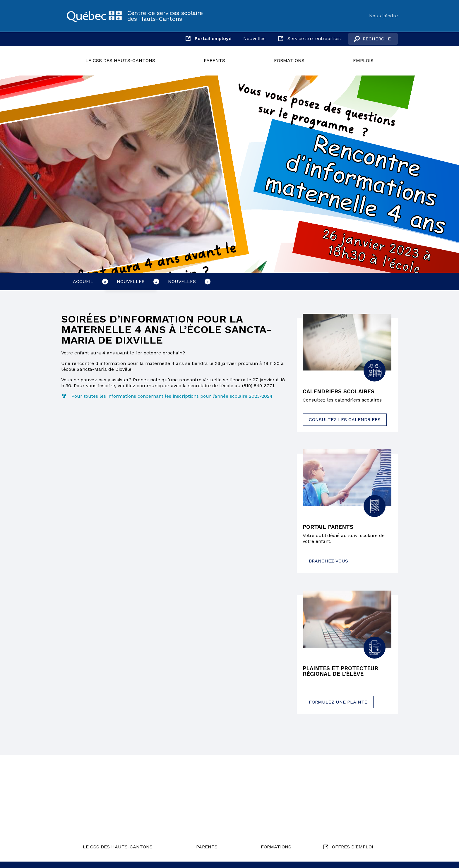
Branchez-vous (328, 562)
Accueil (83, 281)
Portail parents (330, 528)
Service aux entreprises (314, 38)
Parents (214, 60)
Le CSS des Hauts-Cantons (120, 60)
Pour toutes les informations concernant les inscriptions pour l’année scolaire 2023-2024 (172, 396)
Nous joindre (383, 15)
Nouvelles (254, 38)
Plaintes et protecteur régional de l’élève (343, 672)
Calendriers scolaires (340, 392)
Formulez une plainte (338, 703)
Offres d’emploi (352, 847)
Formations (289, 60)
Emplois (363, 60)
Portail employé (213, 38)
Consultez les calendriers (345, 420)
